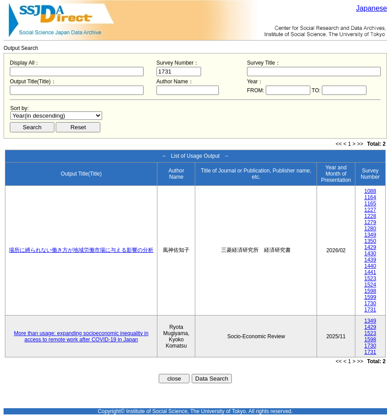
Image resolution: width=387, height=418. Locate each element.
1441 (370, 272)
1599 (370, 297)
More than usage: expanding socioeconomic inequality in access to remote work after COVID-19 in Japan (81, 336)
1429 (370, 247)
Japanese (371, 8)
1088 (370, 191)
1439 (370, 260)
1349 (370, 235)
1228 (370, 216)
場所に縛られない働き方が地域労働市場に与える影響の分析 (81, 250)
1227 (370, 210)
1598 (370, 291)
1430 (370, 253)
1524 (370, 285)
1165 (370, 204)
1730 (370, 303)
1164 (370, 197)
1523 (370, 278)
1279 (370, 222)
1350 (370, 241)
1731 (370, 310)
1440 (370, 266)
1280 (370, 228)
